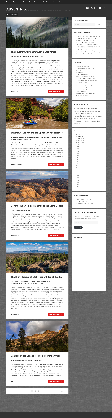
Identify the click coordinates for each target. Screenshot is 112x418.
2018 (78, 157)
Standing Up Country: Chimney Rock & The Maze (88, 46)
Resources (37, 2)
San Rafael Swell (20, 224)
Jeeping (98, 116)
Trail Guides (46, 2)
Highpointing (87, 113)
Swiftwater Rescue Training (28, 216)
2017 (78, 159)
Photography (27, 2)
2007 (78, 179)
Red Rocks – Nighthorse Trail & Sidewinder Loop (88, 36)
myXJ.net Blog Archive (81, 201)
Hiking (94, 113)
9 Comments (15, 91)
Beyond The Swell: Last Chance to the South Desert (37, 186)
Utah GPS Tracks (80, 84)
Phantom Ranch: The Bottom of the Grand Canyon (88, 52)
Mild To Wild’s (48, 143)
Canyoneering (78, 111)
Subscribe (78, 227)
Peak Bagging (89, 118)
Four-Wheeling (95, 111)
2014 (78, 165)
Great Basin (31, 289)
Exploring (87, 111)
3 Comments (15, 314)
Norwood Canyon (36, 154)
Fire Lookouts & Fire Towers (83, 89)
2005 (78, 183)
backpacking (55, 60)
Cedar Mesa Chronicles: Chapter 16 (85, 40)
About (55, 2)
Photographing (78, 121)
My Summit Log (80, 72)
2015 (78, 163)
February (82, 140)
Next (61, 391)
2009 (78, 175)
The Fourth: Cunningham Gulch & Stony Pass (37, 32)
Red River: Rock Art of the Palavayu (84, 50)
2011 (78, 171)
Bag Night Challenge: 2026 (82, 66)
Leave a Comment (17, 164)
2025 (78, 144)
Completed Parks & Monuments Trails (85, 93)
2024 (78, 146)
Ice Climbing (90, 116)
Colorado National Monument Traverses (86, 86)
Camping (93, 108)
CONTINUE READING (56, 91)
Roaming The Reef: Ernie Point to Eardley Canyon (88, 53)
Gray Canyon (56, 218)
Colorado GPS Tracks (81, 82)
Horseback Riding (79, 116)
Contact (61, 2)
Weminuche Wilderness (42, 62)
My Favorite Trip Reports (82, 95)
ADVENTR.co (16, 9)
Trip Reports (16, 2)
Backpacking (79, 108)
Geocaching (78, 113)
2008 (78, 177)
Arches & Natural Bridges (82, 88)
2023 (78, 148)
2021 (78, 152)
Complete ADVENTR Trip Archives (84, 203)
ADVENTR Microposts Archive (83, 199)
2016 (78, 161)
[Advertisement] (89, 264)
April (81, 136)
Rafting (87, 121)
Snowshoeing (95, 121)
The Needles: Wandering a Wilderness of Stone (87, 44)
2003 (78, 186)
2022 (78, 150)
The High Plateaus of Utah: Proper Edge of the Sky (37, 257)
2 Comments (15, 235)
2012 (78, 169)
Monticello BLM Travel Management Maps (86, 80)
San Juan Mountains (52, 147)
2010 (78, 173)
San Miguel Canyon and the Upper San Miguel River (37, 113)
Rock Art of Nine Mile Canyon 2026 (84, 48)
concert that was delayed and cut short (51, 364)
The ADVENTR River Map (82, 74)
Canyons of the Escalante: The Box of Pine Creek (37, 336)
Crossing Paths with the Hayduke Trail (85, 76)
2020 (78, 154)
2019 (78, 155)
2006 (78, 181)
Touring (76, 123)
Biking (87, 108)
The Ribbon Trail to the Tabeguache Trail (86, 38)
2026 (78, 134)
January (81, 142)
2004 (78, 184)
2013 (78, 167)
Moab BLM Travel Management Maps (85, 78)
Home (8, 2)
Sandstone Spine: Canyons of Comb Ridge (86, 42)
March (81, 138)
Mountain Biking (79, 118)
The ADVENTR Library (81, 91)
